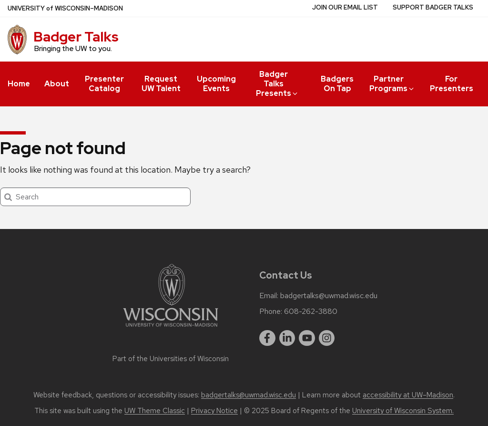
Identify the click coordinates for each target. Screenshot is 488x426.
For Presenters (451, 84)
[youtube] (307, 338)
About (56, 84)
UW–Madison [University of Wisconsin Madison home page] (65, 8)
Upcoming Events (216, 84)
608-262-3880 (310, 311)
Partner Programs (392, 84)
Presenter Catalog (104, 84)
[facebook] (267, 338)
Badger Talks (76, 37)
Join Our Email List (345, 7)
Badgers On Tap (337, 84)
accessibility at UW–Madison (408, 395)
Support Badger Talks (433, 7)
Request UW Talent (161, 84)
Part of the (170, 359)
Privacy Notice (214, 411)
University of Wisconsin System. (403, 411)
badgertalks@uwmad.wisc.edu (328, 296)
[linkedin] (287, 338)
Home (19, 84)
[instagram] (327, 338)
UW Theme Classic (154, 411)
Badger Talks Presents (277, 83)
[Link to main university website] (170, 328)
